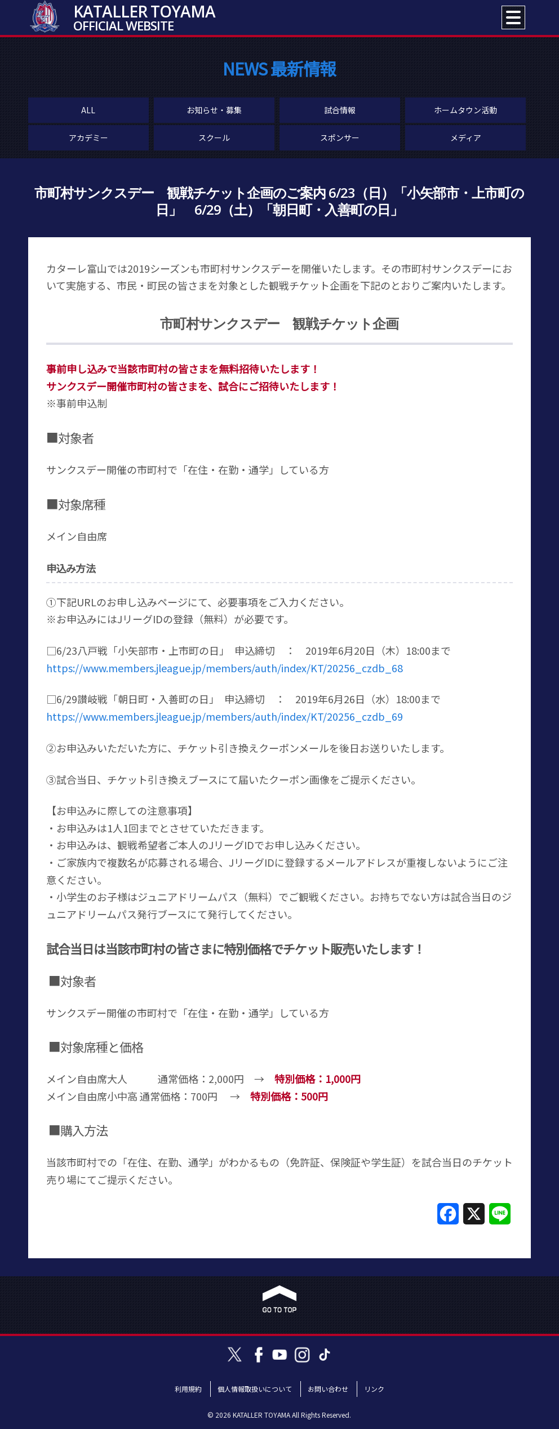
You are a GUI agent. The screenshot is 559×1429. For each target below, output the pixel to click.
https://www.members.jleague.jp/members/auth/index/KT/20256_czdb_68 (224, 667)
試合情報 (340, 110)
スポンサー (340, 137)
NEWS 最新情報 (279, 68)
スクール (214, 137)
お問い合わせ (328, 1389)
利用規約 (188, 1389)
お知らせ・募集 (214, 110)
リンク (374, 1389)
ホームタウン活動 (465, 110)
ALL (88, 110)
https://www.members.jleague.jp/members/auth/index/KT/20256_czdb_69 (224, 716)
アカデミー (88, 137)
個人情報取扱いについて (255, 1389)
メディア (465, 137)
